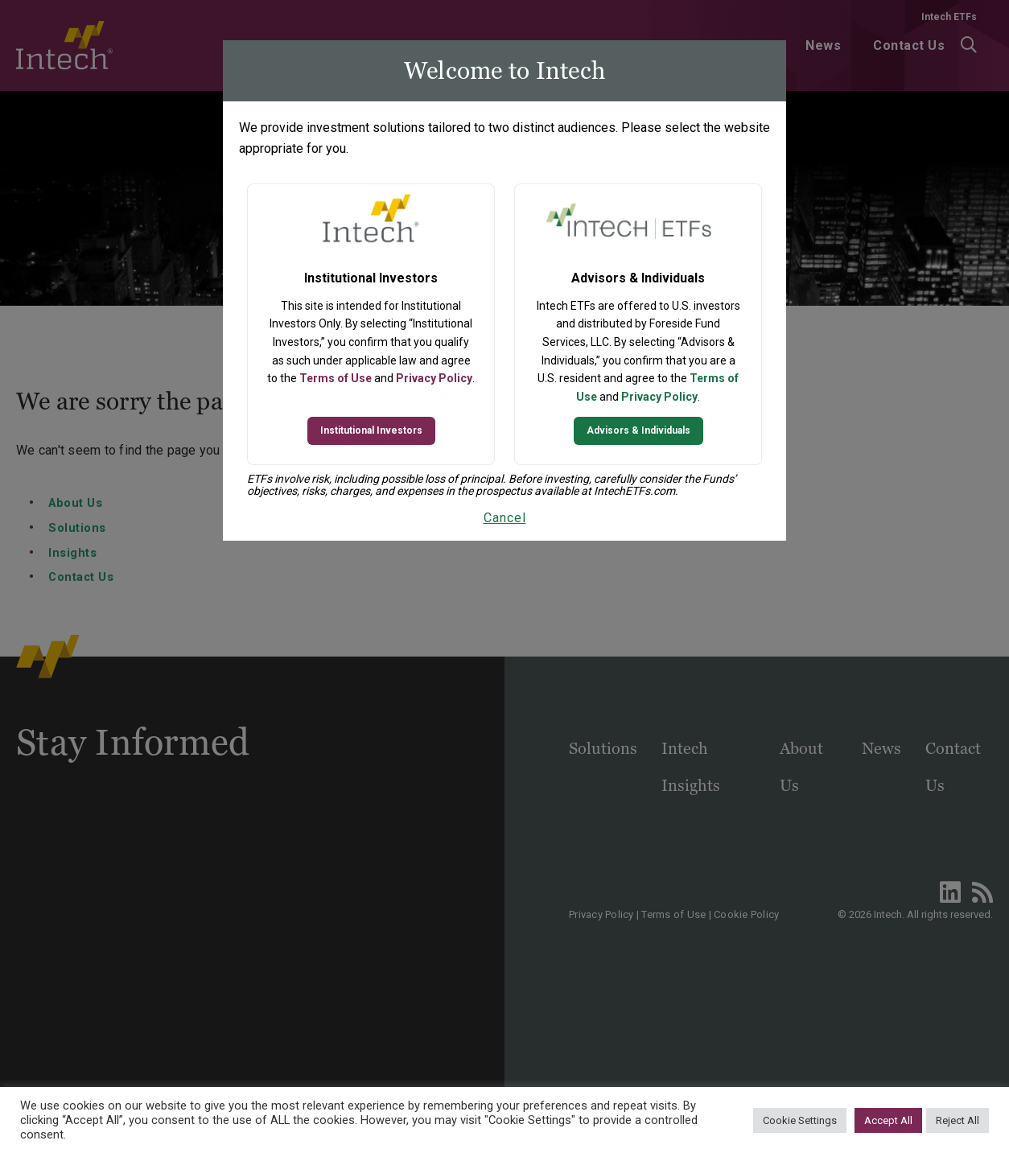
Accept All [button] (888, 1120)
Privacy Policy (434, 378)
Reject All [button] (957, 1120)
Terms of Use (335, 378)
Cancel (505, 517)
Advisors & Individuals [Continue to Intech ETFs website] (638, 430)
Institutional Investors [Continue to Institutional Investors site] (371, 430)
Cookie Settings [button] (800, 1120)
